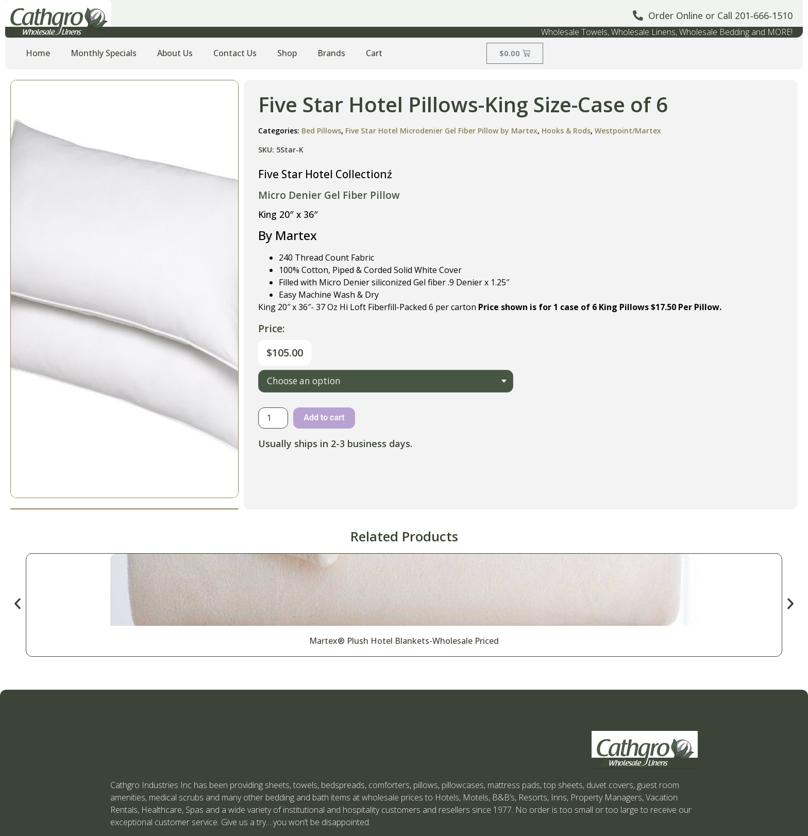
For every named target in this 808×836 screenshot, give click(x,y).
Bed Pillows (321, 130)
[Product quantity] (273, 418)
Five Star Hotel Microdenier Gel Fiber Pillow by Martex (441, 130)
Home (38, 53)
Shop (287, 53)
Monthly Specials (104, 53)
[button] (17, 603)
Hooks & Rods (566, 130)
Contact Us (235, 53)
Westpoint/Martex (628, 130)
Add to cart (324, 417)
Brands (331, 53)
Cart (374, 53)
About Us (175, 53)
